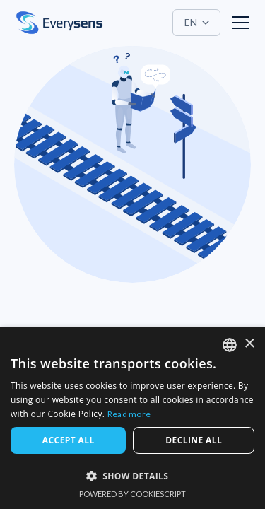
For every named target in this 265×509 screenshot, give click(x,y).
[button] (196, 22)
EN (190, 22)
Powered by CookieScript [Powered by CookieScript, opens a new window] (132, 493)
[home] (59, 22)
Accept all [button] (68, 440)
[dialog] (132, 418)
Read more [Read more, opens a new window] (129, 414)
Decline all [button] (193, 440)
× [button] (249, 344)
